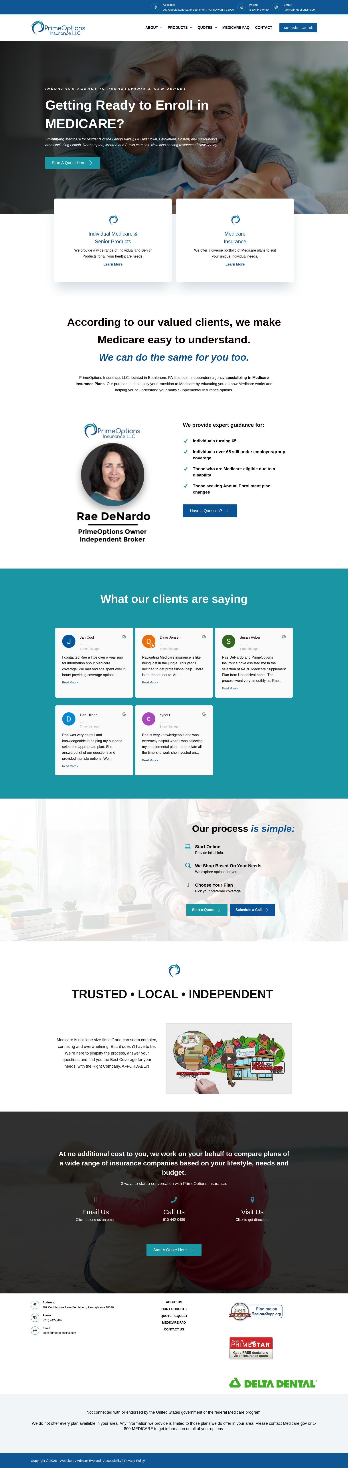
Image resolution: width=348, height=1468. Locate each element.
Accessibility (112, 1460)
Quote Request (173, 1316)
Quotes (208, 27)
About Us (174, 1302)
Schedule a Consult (298, 28)
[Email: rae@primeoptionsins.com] (276, 7)
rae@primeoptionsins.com (300, 9)
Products (181, 27)
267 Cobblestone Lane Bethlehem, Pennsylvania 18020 (198, 9)
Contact (263, 28)
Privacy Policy (134, 1460)
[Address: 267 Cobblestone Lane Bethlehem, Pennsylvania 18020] (155, 7)
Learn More (113, 264)
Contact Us (174, 1329)
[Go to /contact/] (95, 1211)
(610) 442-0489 (259, 9)
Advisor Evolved (89, 1460)
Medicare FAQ (236, 28)
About (154, 27)
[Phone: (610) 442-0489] (241, 7)
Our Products (174, 1309)
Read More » (70, 682)
